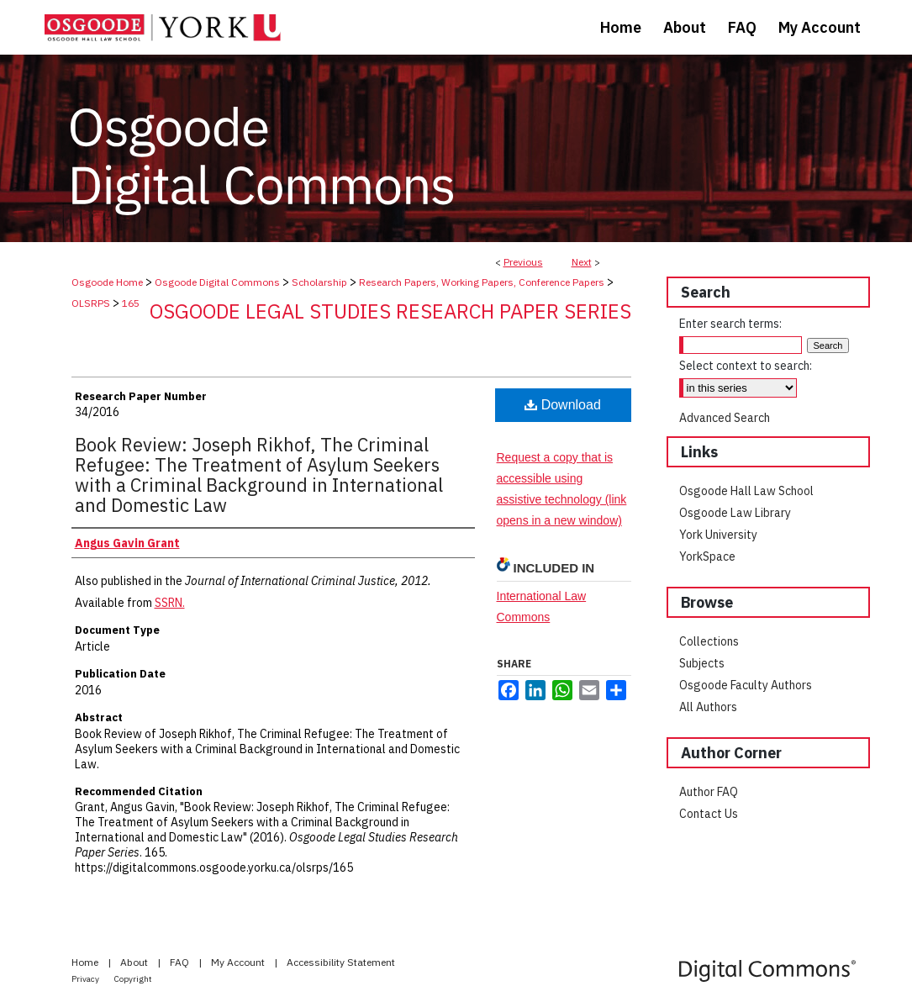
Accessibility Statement (341, 962)
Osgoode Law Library (735, 512)
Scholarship (319, 282)
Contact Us (708, 813)
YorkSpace (707, 556)
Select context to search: (745, 365)
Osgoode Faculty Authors (745, 685)
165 (131, 303)
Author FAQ (708, 791)
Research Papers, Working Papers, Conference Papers (481, 282)
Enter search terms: (730, 323)
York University (718, 534)
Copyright (133, 978)
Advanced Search (724, 417)
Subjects (702, 663)
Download (563, 405)
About (135, 962)
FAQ (181, 962)
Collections (709, 641)
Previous (523, 262)
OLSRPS (90, 303)
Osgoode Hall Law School (746, 490)
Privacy (86, 978)
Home (86, 962)
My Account (239, 962)
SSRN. (170, 602)
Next (582, 262)
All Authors (708, 707)
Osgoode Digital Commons (217, 282)
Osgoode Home (107, 282)
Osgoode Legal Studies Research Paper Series (390, 311)
